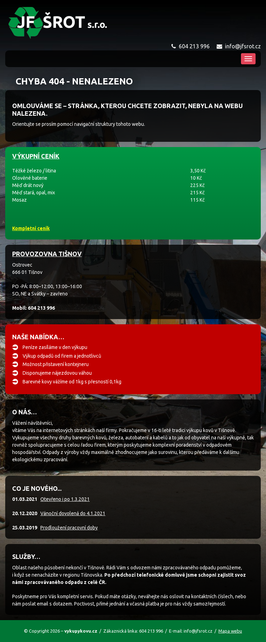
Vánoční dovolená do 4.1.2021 (72, 513)
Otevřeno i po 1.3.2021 (65, 499)
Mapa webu (230, 630)
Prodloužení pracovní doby (69, 527)
